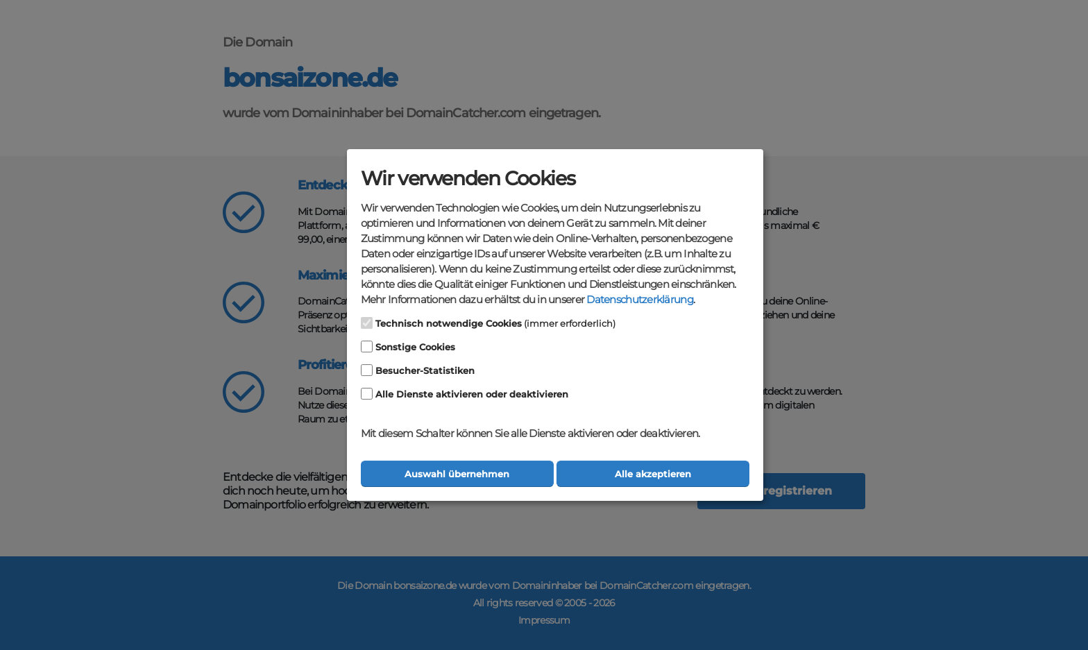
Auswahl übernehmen (457, 474)
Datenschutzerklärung (639, 299)
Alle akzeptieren (653, 474)
